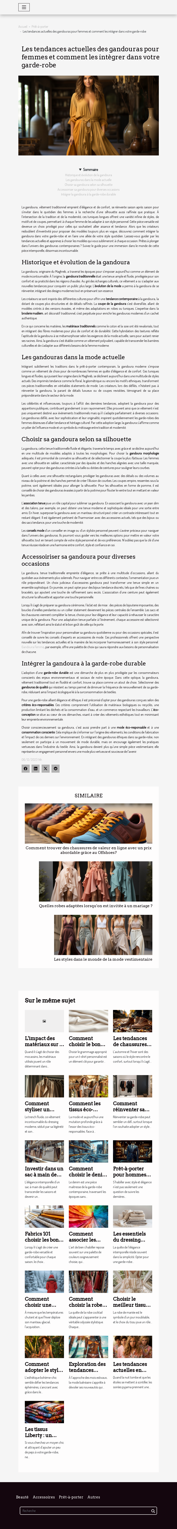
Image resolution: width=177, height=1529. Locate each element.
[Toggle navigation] (24, 7)
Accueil (22, 27)
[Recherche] (88, 1511)
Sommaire (90, 169)
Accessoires (44, 1497)
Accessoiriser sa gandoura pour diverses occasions (88, 189)
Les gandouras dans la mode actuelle (88, 180)
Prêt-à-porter (40, 27)
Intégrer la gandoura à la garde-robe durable (88, 194)
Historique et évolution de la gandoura (88, 175)
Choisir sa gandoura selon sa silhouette (88, 185)
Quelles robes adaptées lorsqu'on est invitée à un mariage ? (95, 906)
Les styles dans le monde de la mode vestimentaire (103, 959)
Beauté (22, 1497)
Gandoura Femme (33, 647)
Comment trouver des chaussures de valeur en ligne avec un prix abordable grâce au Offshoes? (89, 850)
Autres (93, 1497)
